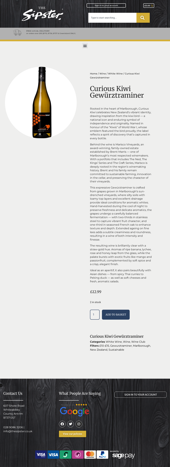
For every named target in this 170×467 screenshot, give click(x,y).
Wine (102, 73)
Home (93, 73)
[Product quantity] (95, 315)
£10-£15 (104, 345)
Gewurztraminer (121, 345)
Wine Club (138, 341)
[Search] (143, 18)
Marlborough (141, 345)
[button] (85, 45)
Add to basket (116, 314)
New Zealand (98, 349)
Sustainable (116, 349)
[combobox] (112, 18)
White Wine (115, 73)
